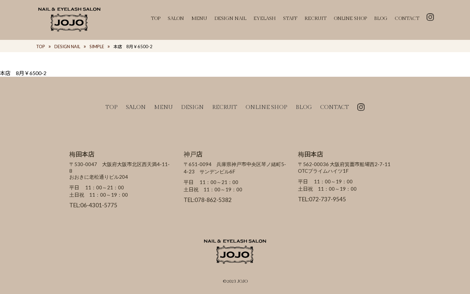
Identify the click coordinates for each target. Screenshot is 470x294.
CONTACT (407, 18)
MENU (199, 18)
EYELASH (265, 18)
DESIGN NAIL (230, 18)
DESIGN (192, 107)
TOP (155, 18)
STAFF (290, 18)
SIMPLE (96, 46)
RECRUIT (315, 18)
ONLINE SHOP (350, 18)
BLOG (380, 18)
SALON (176, 18)
